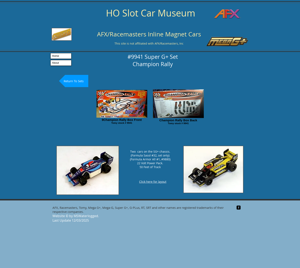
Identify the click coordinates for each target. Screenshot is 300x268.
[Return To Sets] (73, 81)
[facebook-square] (239, 208)
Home (55, 55)
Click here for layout (152, 182)
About (55, 62)
